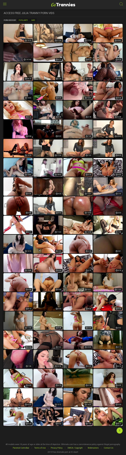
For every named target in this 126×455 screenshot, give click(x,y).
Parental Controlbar (21, 448)
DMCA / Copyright (75, 448)
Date (33, 20)
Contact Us (108, 448)
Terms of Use (40, 448)
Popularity (23, 20)
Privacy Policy (57, 448)
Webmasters (93, 448)
